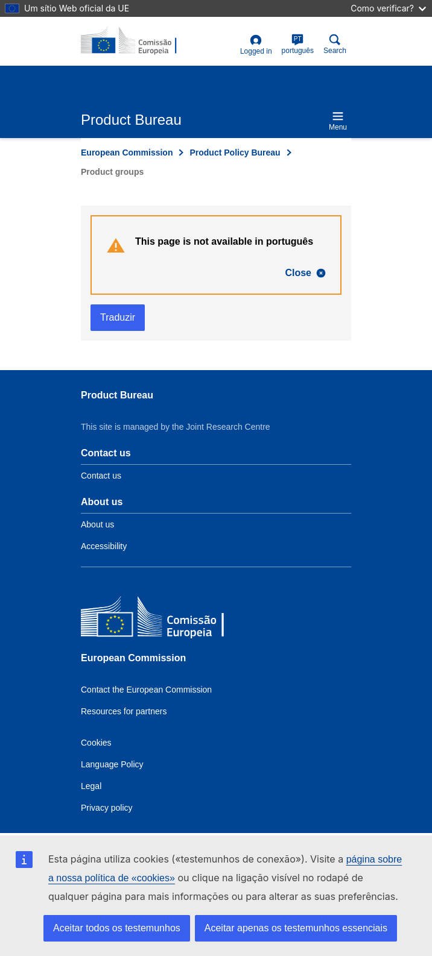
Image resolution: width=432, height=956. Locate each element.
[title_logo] (139, 41)
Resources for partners (124, 711)
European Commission (127, 152)
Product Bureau (117, 395)
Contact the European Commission (146, 689)
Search (334, 44)
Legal (91, 786)
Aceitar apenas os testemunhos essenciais (296, 928)
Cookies (96, 742)
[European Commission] (168, 619)
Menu (338, 120)
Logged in (256, 44)
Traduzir (117, 317)
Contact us (101, 475)
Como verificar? (388, 8)
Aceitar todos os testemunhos (116, 928)
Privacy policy (107, 808)
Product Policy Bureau (234, 152)
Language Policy (112, 764)
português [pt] (298, 44)
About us (97, 524)
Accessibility (104, 546)
